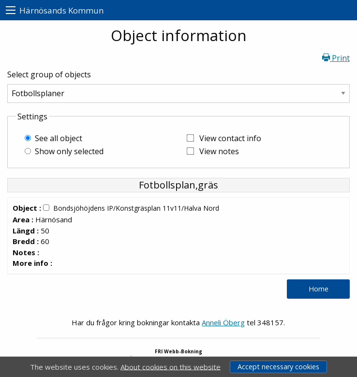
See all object (58, 138)
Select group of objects (49, 74)
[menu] (10, 10)
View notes (219, 151)
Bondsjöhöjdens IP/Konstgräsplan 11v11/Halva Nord (136, 208)
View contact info (230, 138)
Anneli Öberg (223, 322)
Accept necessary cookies (278, 366)
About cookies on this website (170, 366)
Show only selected (69, 151)
